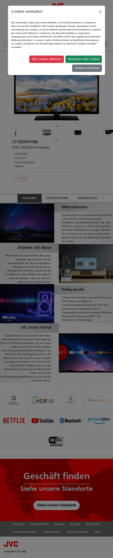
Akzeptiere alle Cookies (83, 59)
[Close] (100, 12)
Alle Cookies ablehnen (46, 59)
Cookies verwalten (87, 68)
